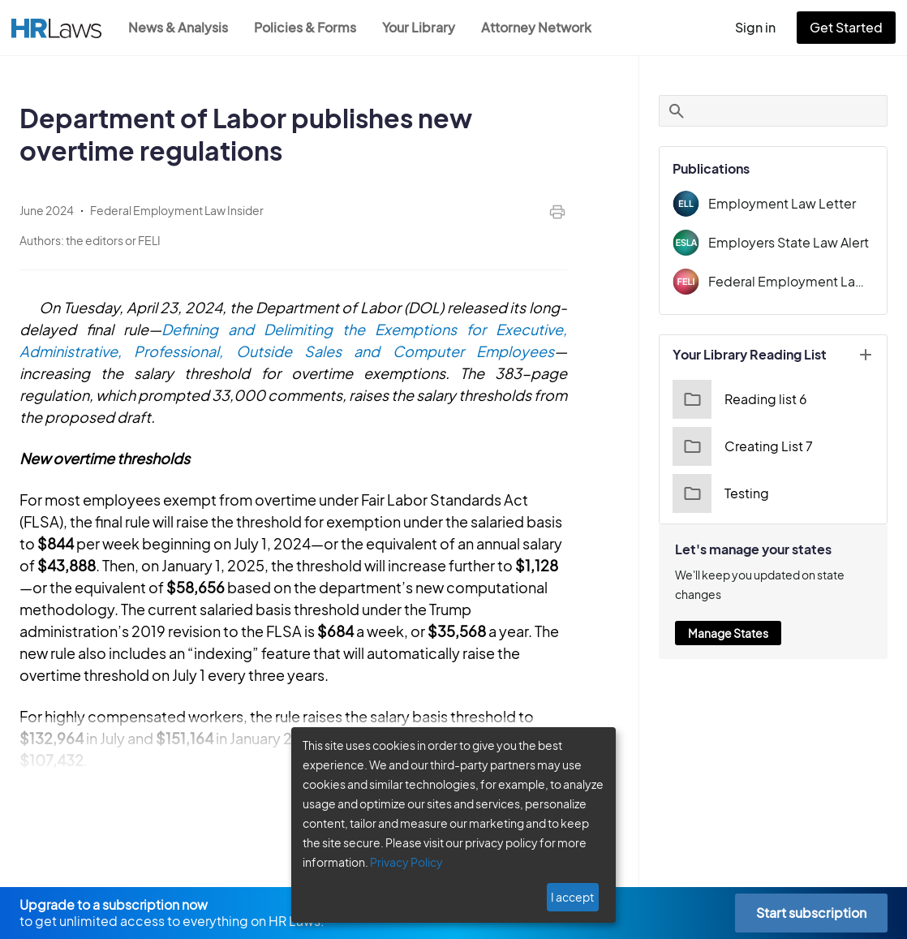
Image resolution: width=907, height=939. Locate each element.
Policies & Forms (305, 27)
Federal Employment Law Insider (791, 281)
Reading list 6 (740, 399)
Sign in (755, 27)
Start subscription (811, 912)
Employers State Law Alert (788, 242)
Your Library (418, 27)
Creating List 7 (743, 446)
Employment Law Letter (782, 203)
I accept (572, 896)
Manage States (728, 633)
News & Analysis (178, 27)
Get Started (846, 27)
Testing (721, 493)
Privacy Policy (406, 862)
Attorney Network (536, 27)
